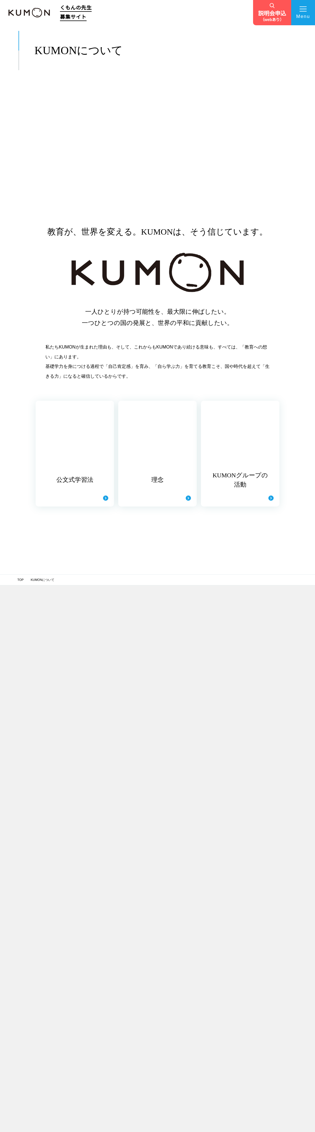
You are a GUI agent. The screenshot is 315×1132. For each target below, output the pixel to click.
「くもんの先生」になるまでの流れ (198, 960)
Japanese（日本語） (265, 952)
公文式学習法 (96, 940)
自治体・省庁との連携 (265, 1021)
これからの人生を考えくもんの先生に (148, 929)
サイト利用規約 (144, 1110)
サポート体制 (193, 918)
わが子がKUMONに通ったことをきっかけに (150, 1001)
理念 (90, 946)
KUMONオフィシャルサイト (270, 925)
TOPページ (96, 918)
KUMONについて (100, 931)
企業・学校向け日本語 (271, 1006)
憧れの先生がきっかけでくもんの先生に (150, 953)
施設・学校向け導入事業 (272, 999)
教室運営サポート (195, 933)
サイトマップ (86, 1110)
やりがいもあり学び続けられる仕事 (150, 1037)
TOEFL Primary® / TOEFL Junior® (274, 984)
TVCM (188, 1041)
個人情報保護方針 (51, 1110)
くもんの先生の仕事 (102, 965)
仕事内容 (93, 973)
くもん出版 (258, 977)
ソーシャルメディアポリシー (188, 1110)
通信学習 (256, 958)
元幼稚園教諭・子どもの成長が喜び (147, 1072)
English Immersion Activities (270, 1014)
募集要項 (94, 993)
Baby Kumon (259, 932)
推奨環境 (114, 1110)
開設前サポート (194, 927)
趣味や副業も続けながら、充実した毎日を (151, 942)
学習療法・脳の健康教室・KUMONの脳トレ (268, 968)
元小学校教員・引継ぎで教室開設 (145, 989)
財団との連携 (259, 1027)
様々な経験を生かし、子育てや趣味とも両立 (148, 965)
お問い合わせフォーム (200, 1053)
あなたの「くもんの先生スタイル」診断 (198, 987)
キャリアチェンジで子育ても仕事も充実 (147, 1060)
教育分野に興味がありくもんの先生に (148, 1048)
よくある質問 (193, 1028)
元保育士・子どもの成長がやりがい (150, 977)
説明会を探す (193, 1015)
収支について (96, 980)
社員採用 (256, 1034)
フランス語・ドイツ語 (265, 945)
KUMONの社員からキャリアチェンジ (146, 1013)
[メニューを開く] (303, 12)
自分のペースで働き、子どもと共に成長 (148, 1084)
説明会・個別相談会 (197, 972)
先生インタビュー (147, 918)
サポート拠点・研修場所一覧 (194, 943)
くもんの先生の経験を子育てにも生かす (148, 1025)
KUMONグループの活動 (103, 953)
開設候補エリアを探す (200, 1002)
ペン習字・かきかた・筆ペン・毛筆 (275, 938)
